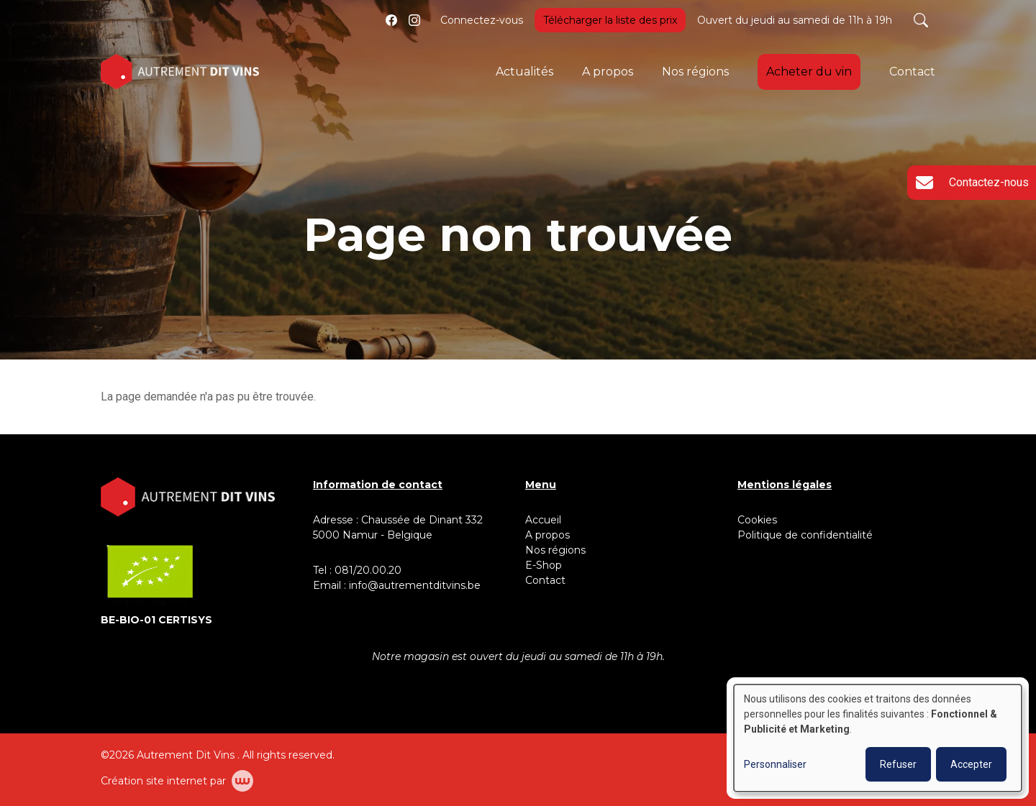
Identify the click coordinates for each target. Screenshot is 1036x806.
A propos (607, 71)
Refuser (898, 764)
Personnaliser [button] (775, 764)
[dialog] (878, 738)
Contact (912, 71)
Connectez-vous (481, 20)
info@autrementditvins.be (415, 585)
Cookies (757, 519)
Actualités (524, 71)
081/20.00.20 (368, 570)
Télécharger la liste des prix (610, 20)
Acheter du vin (809, 71)
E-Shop (545, 565)
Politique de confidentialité (805, 534)
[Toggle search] (920, 20)
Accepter (971, 764)
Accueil (543, 519)
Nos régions (695, 71)
